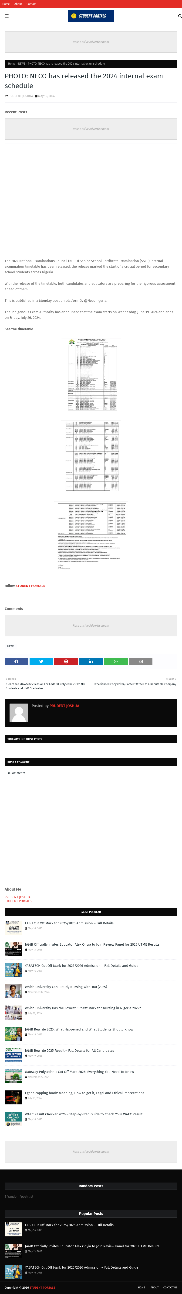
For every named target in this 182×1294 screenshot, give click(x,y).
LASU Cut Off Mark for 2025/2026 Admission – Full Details (69, 923)
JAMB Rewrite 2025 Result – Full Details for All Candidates (69, 1050)
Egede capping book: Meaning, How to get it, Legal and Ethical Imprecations (84, 1093)
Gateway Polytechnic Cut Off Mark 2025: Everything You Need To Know (79, 1072)
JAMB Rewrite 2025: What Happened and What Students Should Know (79, 1029)
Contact (31, 4)
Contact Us (170, 1287)
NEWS (21, 63)
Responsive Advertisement (91, 42)
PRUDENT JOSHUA (21, 96)
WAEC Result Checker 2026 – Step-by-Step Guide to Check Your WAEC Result (83, 1114)
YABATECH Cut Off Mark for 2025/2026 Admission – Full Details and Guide (81, 966)
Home (6, 4)
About (18, 4)
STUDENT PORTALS (30, 586)
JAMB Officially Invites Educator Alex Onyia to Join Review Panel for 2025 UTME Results (92, 944)
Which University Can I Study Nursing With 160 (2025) (66, 987)
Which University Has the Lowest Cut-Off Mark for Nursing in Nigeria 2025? (83, 1008)
